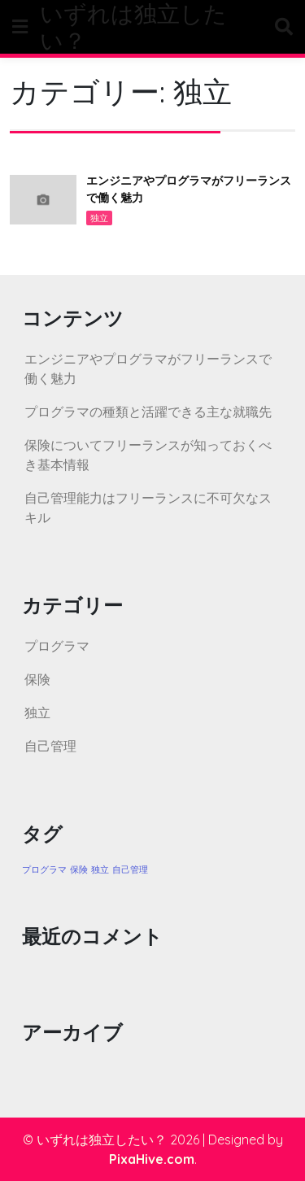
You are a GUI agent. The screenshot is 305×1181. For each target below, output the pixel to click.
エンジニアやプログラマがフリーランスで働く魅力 (188, 189)
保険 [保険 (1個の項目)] (79, 869)
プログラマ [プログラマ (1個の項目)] (44, 869)
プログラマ (56, 646)
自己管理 (50, 746)
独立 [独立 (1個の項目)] (100, 869)
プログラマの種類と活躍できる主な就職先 (148, 411)
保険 (37, 679)
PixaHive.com (151, 1159)
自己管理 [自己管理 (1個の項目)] (130, 869)
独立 (99, 218)
